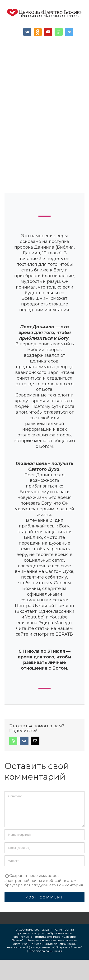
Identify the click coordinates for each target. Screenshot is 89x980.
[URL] (45, 860)
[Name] (45, 834)
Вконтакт (26, 611)
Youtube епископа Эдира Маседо (44, 619)
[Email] (45, 847)
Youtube (34, 617)
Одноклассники (56, 611)
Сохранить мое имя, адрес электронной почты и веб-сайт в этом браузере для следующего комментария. (44, 880)
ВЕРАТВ (64, 634)
